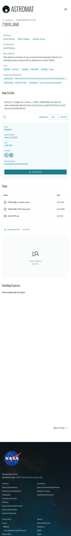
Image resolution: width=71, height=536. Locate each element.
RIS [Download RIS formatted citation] (53, 117)
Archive (9, 20)
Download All (12, 229)
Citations (41, 527)
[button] (30, 69)
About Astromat (43, 523)
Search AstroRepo (9, 509)
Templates (6, 495)
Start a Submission (9, 487)
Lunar (4, 523)
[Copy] (4, 117)
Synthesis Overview (45, 495)
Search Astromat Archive (12, 506)
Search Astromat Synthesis (48, 487)
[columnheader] (29, 195)
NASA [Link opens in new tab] (15, 474)
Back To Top (61, 428)
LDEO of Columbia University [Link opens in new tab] (28, 477)
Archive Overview (9, 513)
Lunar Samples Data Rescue (14, 530)
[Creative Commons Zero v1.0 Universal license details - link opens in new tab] (35, 155)
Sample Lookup (43, 491)
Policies (5, 502)
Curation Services (9, 498)
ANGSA (6, 527)
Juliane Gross (39, 39)
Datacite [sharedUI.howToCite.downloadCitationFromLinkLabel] (43, 117)
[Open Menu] (66, 9)
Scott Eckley (9, 39)
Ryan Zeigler (24, 39)
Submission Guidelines (11, 491)
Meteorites (6, 534)
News (39, 530)
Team (39, 534)
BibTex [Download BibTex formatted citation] (64, 117)
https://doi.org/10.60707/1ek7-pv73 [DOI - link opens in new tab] (48, 105)
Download (35, 172)
